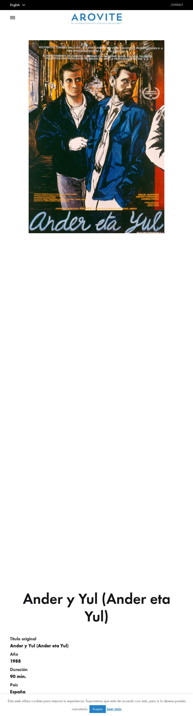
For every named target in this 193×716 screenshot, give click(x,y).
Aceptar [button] (97, 709)
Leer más (114, 709)
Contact (177, 5)
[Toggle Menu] (12, 18)
